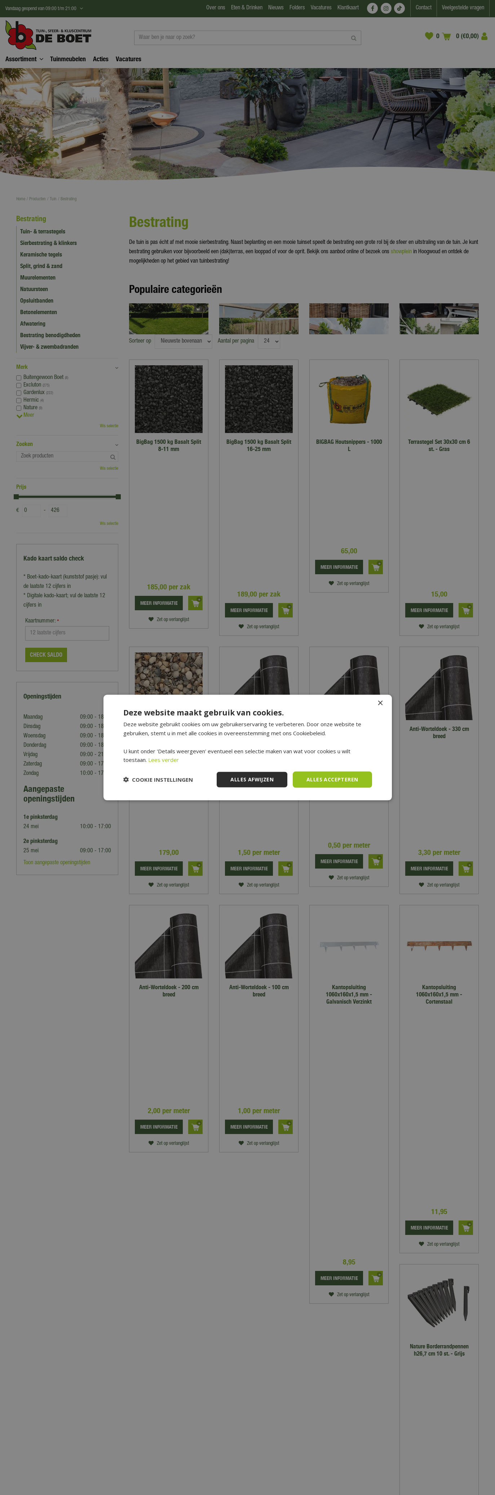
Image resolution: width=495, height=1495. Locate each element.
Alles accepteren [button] (332, 779)
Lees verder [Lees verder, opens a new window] (163, 759)
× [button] (380, 703)
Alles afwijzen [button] (252, 779)
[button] (158, 779)
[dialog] (247, 747)
